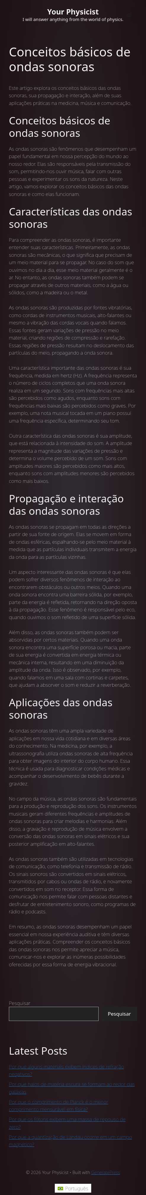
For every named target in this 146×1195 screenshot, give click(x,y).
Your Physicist (73, 12)
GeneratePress (105, 1172)
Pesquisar (20, 1003)
